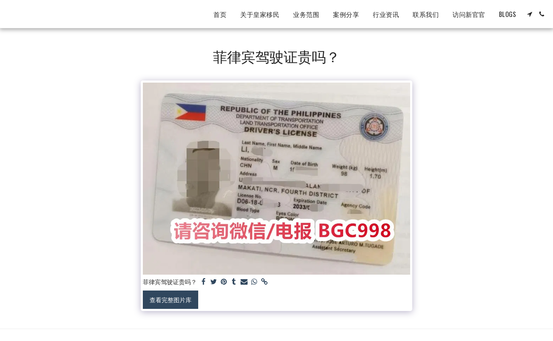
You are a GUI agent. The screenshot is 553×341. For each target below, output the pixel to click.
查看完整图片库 (171, 299)
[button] (529, 14)
